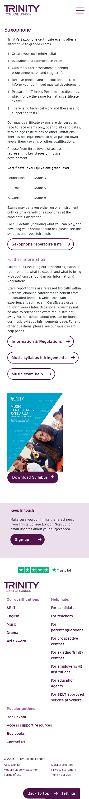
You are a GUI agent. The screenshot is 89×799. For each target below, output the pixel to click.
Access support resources (29, 725)
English (13, 616)
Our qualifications (23, 599)
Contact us (16, 742)
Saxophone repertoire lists (37, 244)
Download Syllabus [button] (30, 477)
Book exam (16, 717)
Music (12, 624)
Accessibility (12, 764)
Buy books (16, 734)
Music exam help (27, 374)
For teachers (62, 616)
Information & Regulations (37, 341)
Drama (12, 633)
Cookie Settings (62, 793)
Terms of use (12, 774)
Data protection (62, 764)
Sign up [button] (22, 539)
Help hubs (60, 599)
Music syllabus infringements (39, 357)
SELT (11, 608)
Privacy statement (63, 769)
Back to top (38, 793)
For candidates (63, 608)
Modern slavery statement (22, 769)
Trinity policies (61, 774)
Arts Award (16, 641)
